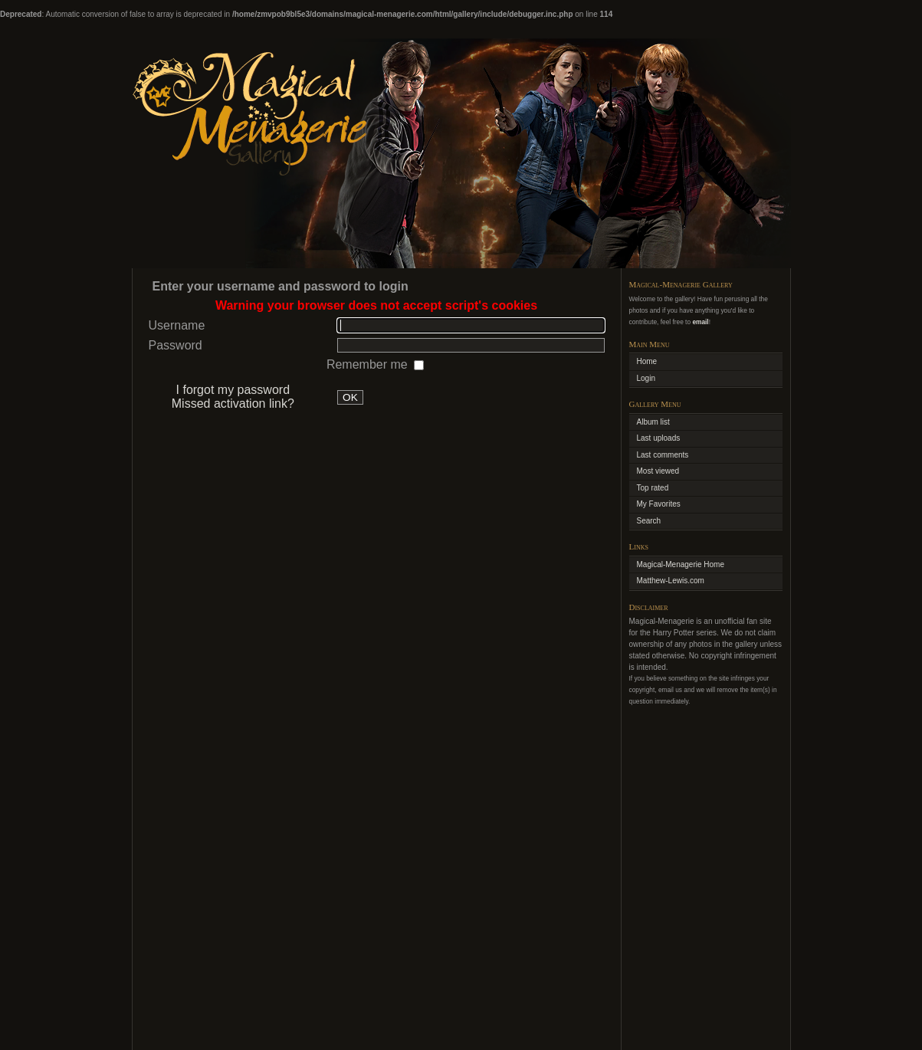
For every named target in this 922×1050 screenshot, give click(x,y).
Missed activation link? (233, 403)
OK (350, 397)
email (700, 322)
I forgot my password (233, 389)
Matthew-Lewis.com (670, 580)
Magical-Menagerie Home (681, 564)
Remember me (368, 364)
